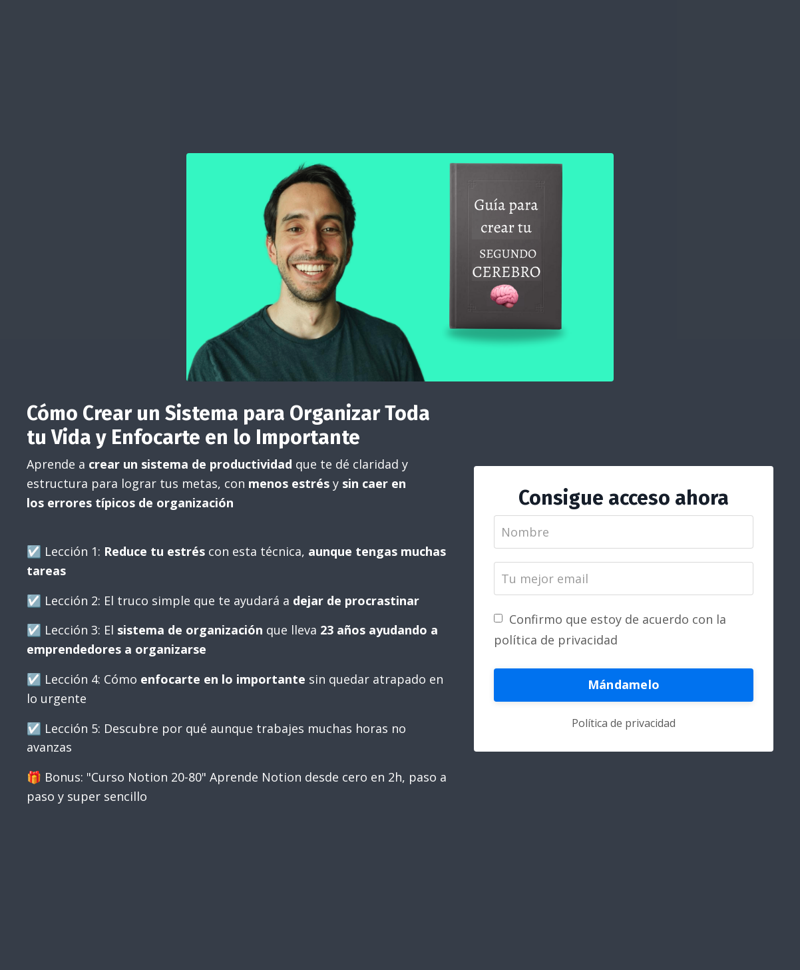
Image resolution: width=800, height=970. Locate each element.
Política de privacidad (624, 723)
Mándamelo (624, 684)
